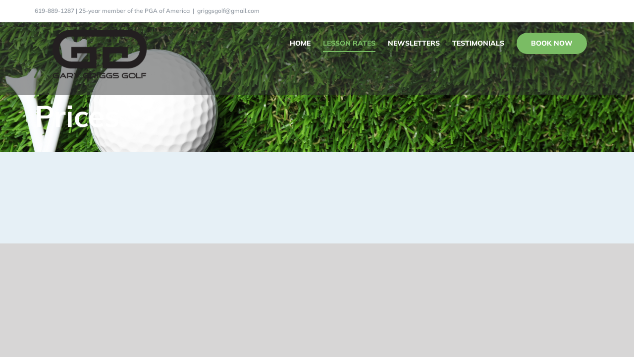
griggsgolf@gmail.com (228, 10)
